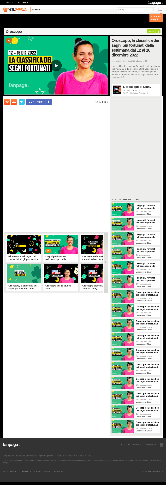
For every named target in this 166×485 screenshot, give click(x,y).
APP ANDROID (150, 445)
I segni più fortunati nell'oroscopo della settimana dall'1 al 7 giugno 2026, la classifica (146, 264)
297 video (127, 90)
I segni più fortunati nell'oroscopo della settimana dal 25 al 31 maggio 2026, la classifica (147, 279)
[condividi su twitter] (22, 102)
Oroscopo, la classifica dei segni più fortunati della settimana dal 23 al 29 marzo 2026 (147, 409)
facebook (23, 3)
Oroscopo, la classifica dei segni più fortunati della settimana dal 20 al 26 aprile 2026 (147, 351)
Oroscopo (14, 32)
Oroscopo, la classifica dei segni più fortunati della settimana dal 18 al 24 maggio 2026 (147, 293)
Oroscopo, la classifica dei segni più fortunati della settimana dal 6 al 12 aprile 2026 (147, 380)
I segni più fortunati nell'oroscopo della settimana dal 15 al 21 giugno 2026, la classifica (147, 235)
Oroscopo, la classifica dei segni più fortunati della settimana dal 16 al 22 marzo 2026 (147, 423)
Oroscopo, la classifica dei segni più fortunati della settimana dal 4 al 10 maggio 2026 (147, 322)
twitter (9, 3)
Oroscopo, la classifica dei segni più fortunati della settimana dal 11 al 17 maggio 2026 (147, 308)
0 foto (137, 90)
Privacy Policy (9, 471)
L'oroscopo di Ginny (137, 86)
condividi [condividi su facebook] (36, 101)
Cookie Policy (24, 471)
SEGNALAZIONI (124, 445)
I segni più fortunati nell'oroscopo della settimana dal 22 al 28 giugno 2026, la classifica (147, 221)
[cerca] (136, 9)
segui (151, 31)
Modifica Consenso (42, 471)
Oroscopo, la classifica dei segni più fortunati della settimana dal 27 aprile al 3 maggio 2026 (147, 337)
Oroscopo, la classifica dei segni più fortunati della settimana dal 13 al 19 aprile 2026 (147, 365)
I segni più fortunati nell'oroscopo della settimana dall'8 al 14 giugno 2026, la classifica (146, 250)
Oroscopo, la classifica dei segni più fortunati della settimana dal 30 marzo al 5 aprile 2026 (147, 394)
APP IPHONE (137, 445)
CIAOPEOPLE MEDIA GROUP (152, 471)
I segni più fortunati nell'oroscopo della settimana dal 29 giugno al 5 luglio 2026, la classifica (147, 207)
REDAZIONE (58, 471)
